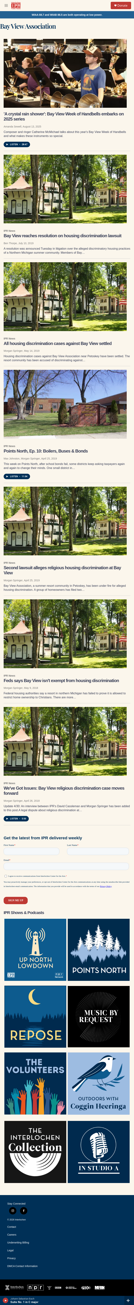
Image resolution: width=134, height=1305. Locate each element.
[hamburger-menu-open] (6, 5)
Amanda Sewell (12, 126)
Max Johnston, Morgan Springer (22, 458)
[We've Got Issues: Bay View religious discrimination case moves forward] (65, 741)
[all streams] (129, 1300)
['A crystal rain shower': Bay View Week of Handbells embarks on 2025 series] (65, 73)
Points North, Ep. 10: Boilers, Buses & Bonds (46, 451)
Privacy (11, 1258)
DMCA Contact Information (22, 1266)
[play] (5, 1300)
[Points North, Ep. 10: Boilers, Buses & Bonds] (65, 404)
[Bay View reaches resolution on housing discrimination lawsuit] (65, 189)
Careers (11, 1234)
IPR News (9, 230)
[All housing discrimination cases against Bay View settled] (65, 296)
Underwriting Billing (18, 1242)
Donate (122, 5)
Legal (10, 1250)
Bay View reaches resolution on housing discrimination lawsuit (62, 235)
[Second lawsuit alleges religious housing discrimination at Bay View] (65, 521)
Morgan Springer (13, 350)
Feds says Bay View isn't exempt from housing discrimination (61, 680)
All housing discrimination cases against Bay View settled (58, 343)
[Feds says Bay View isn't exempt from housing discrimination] (65, 633)
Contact (11, 1227)
